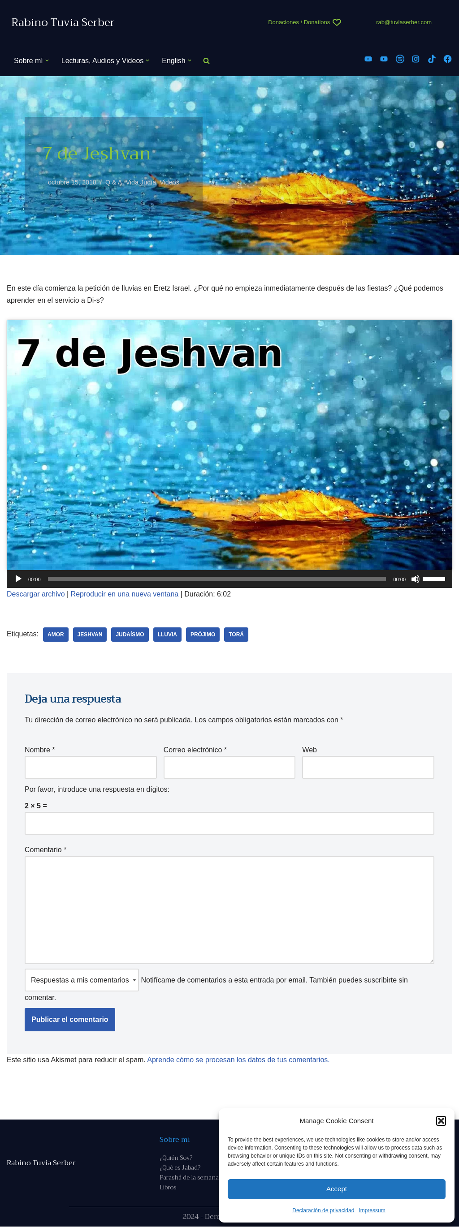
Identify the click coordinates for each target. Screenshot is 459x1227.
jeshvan (90, 634)
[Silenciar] (415, 579)
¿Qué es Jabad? (180, 1168)
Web (309, 750)
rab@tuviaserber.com (404, 22)
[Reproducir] (18, 579)
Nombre (40, 750)
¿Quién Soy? (176, 1158)
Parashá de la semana (189, 1178)
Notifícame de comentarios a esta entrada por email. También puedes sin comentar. (216, 985)
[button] (441, 1120)
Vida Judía (141, 182)
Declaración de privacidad (323, 1210)
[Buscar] (206, 60)
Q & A (113, 182)
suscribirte (380, 980)
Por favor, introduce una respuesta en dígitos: (97, 789)
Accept (336, 1189)
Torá (236, 634)
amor (56, 634)
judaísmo (130, 634)
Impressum (372, 1210)
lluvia (167, 634)
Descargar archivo (36, 594)
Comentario (45, 850)
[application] (229, 579)
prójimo (203, 634)
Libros (168, 1188)
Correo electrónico (195, 750)
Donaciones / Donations (299, 22)
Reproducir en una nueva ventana (125, 594)
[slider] (217, 579)
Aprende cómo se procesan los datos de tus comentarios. (238, 1060)
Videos (169, 182)
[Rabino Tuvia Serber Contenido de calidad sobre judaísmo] (63, 22)
